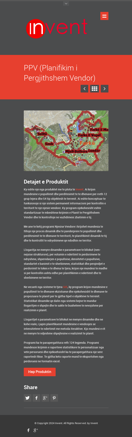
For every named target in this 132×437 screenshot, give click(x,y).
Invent (58, 423)
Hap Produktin (39, 372)
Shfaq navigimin (104, 16)
